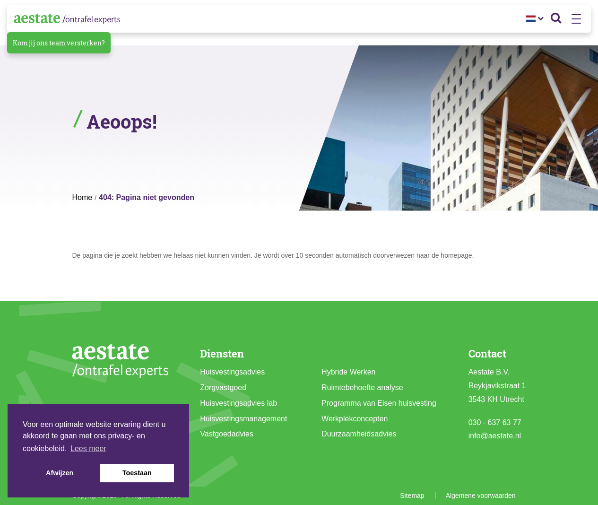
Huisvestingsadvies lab (238, 403)
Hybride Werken (348, 372)
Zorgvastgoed (223, 387)
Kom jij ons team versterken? (59, 42)
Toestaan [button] (137, 473)
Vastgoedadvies (226, 434)
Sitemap (412, 495)
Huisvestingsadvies (232, 372)
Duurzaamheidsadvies (358, 434)
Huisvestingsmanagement (243, 419)
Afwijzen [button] (59, 473)
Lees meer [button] (88, 448)
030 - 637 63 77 (494, 422)
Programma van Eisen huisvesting (378, 403)
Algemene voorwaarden (481, 495)
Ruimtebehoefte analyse (362, 387)
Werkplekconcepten (354, 419)
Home (82, 197)
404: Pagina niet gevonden (146, 197)
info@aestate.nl (494, 436)
